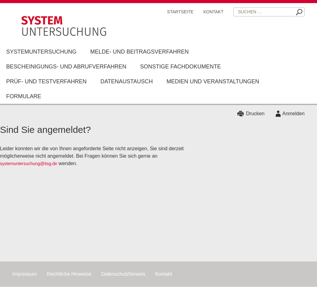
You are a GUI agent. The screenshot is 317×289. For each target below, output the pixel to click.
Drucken (255, 113)
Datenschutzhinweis (123, 274)
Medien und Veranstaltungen (213, 81)
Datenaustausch (126, 81)
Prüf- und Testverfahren (46, 81)
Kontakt (213, 11)
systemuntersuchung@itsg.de (28, 163)
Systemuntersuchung (41, 52)
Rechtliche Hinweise (69, 274)
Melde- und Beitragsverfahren (139, 52)
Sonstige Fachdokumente (180, 66)
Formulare (23, 96)
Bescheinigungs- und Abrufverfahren (66, 66)
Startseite (180, 11)
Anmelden (293, 113)
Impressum (24, 274)
